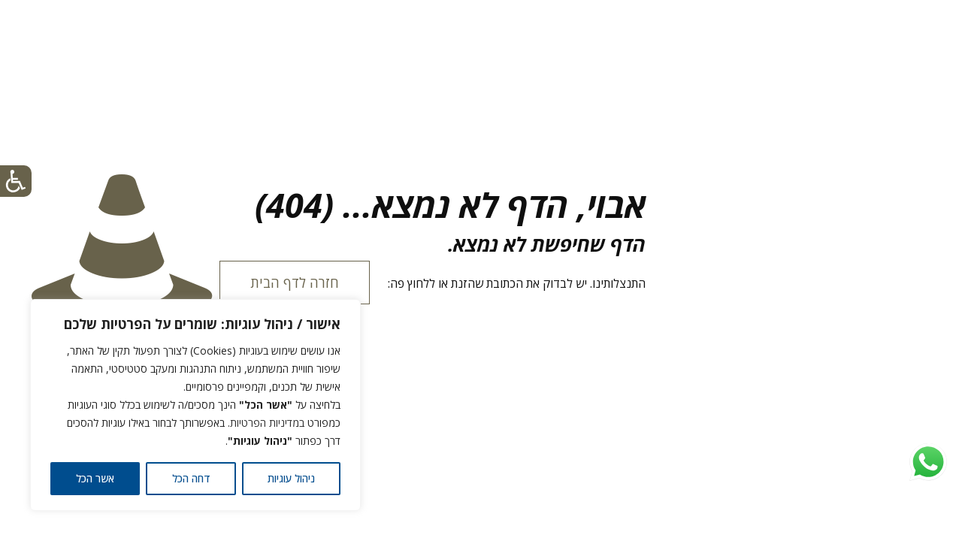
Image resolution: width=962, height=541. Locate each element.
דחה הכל (191, 478)
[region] (195, 405)
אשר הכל (95, 478)
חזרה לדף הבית (294, 283)
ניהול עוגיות (291, 478)
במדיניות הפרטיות (267, 423)
